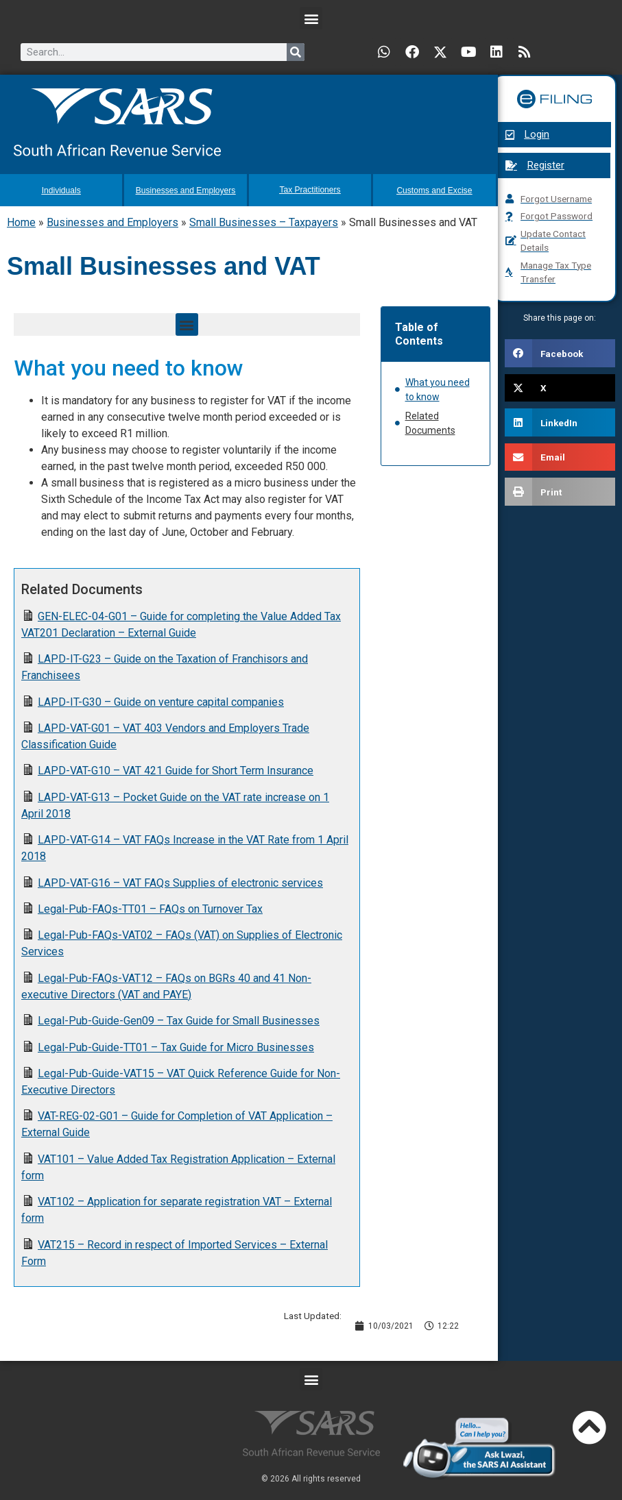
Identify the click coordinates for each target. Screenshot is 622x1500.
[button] (311, 18)
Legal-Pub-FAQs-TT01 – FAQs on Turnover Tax (150, 907)
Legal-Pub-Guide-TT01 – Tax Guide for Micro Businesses (176, 1045)
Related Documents (430, 421)
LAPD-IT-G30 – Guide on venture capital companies (161, 700)
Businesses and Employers (112, 221)
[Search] (295, 52)
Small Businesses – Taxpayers (263, 221)
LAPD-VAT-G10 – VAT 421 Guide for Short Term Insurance (175, 769)
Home (21, 221)
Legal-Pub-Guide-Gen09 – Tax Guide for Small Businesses (179, 1019)
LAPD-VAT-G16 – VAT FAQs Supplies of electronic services (180, 881)
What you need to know (437, 388)
